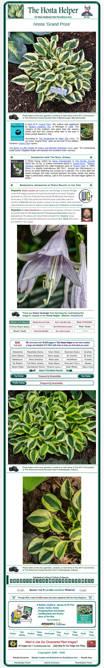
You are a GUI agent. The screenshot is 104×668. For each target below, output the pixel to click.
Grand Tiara (45, 124)
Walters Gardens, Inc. (40, 127)
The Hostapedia (46, 138)
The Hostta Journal (85, 161)
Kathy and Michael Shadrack (52, 148)
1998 (70, 127)
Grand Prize (79, 163)
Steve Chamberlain (61, 161)
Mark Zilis (64, 138)
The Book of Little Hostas (22, 148)
